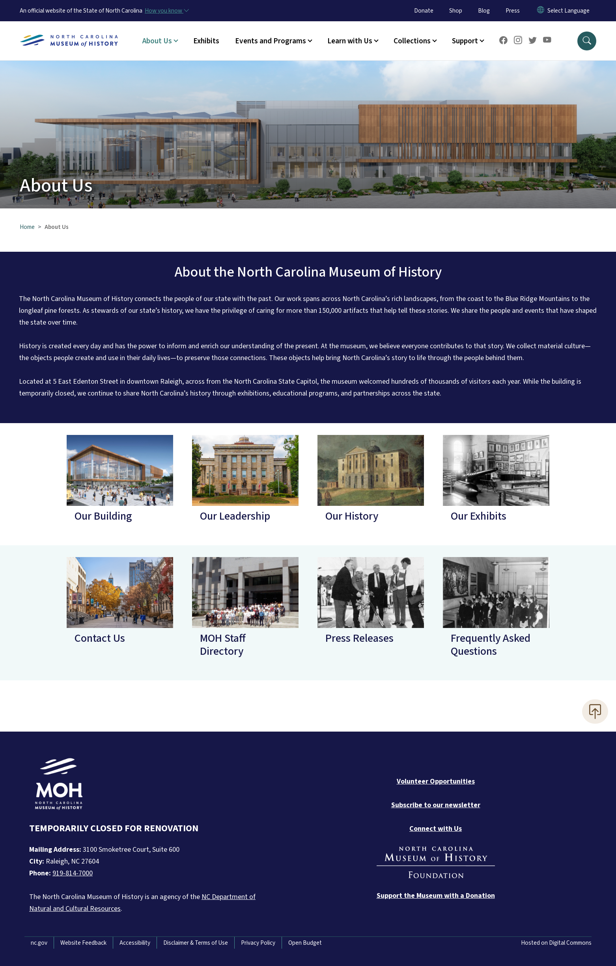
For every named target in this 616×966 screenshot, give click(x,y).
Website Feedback (83, 942)
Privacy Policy (258, 942)
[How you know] (166, 11)
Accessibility (134, 942)
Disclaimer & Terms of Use (195, 942)
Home (27, 227)
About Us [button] (157, 40)
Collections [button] (412, 40)
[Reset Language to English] (540, 11)
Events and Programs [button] (270, 40)
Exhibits (206, 40)
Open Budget (305, 942)
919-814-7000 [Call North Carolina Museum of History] (72, 873)
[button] (586, 41)
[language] (568, 11)
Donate (423, 10)
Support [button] (465, 40)
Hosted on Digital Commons (556, 942)
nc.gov (39, 942)
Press (513, 10)
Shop (455, 10)
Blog (484, 10)
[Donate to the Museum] (436, 896)
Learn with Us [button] (349, 40)
